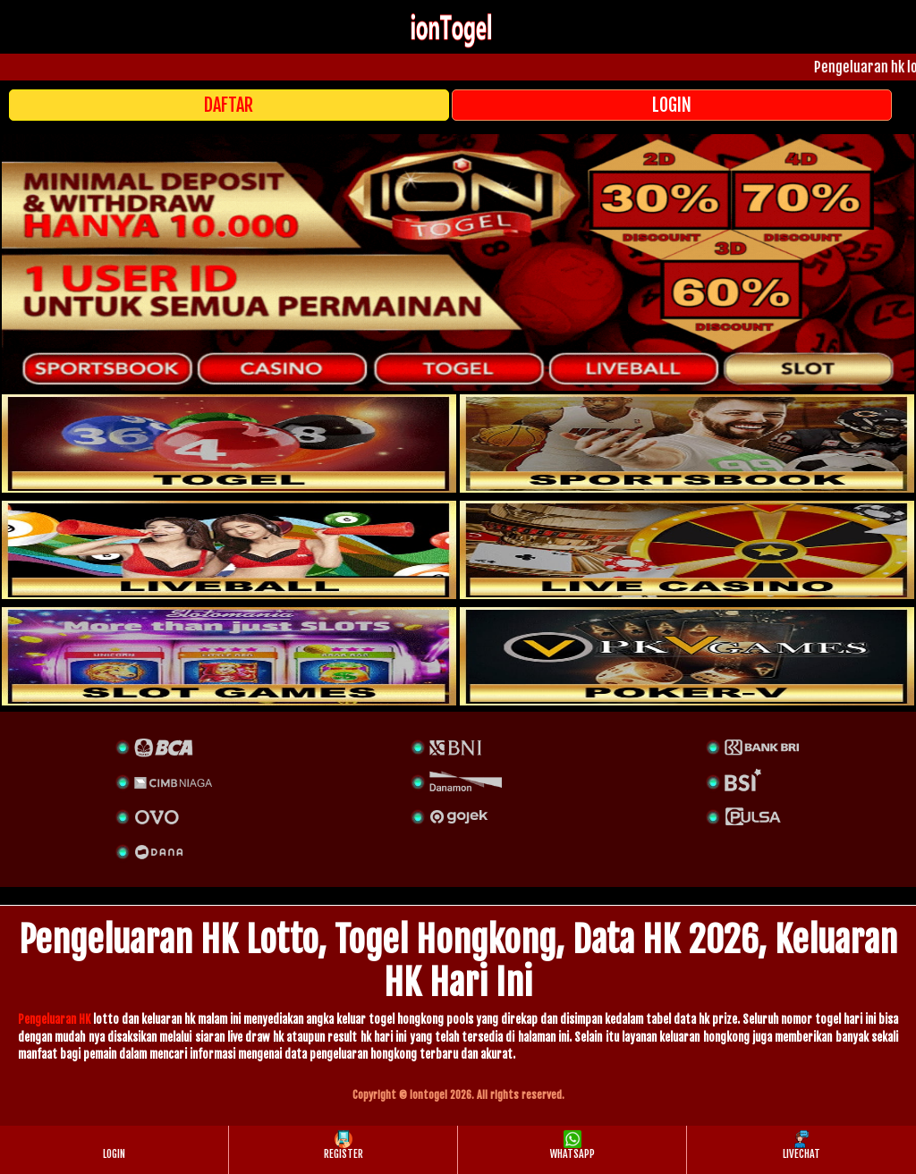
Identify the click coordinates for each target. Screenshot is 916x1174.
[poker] (229, 656)
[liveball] (687, 656)
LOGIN (671, 105)
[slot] (687, 443)
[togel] (229, 443)
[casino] (687, 550)
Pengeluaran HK (54, 1019)
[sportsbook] (229, 550)
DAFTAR (228, 105)
